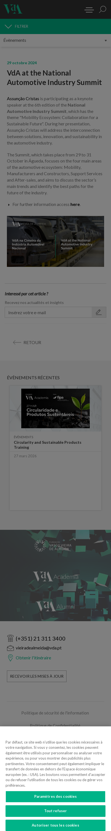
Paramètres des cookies (55, 801)
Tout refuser (55, 815)
